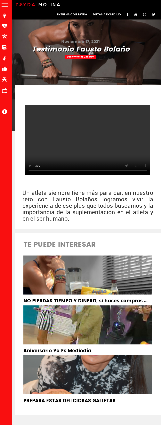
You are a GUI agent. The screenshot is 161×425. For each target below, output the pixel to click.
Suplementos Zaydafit (80, 57)
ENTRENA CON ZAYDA (72, 14)
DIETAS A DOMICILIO (107, 14)
